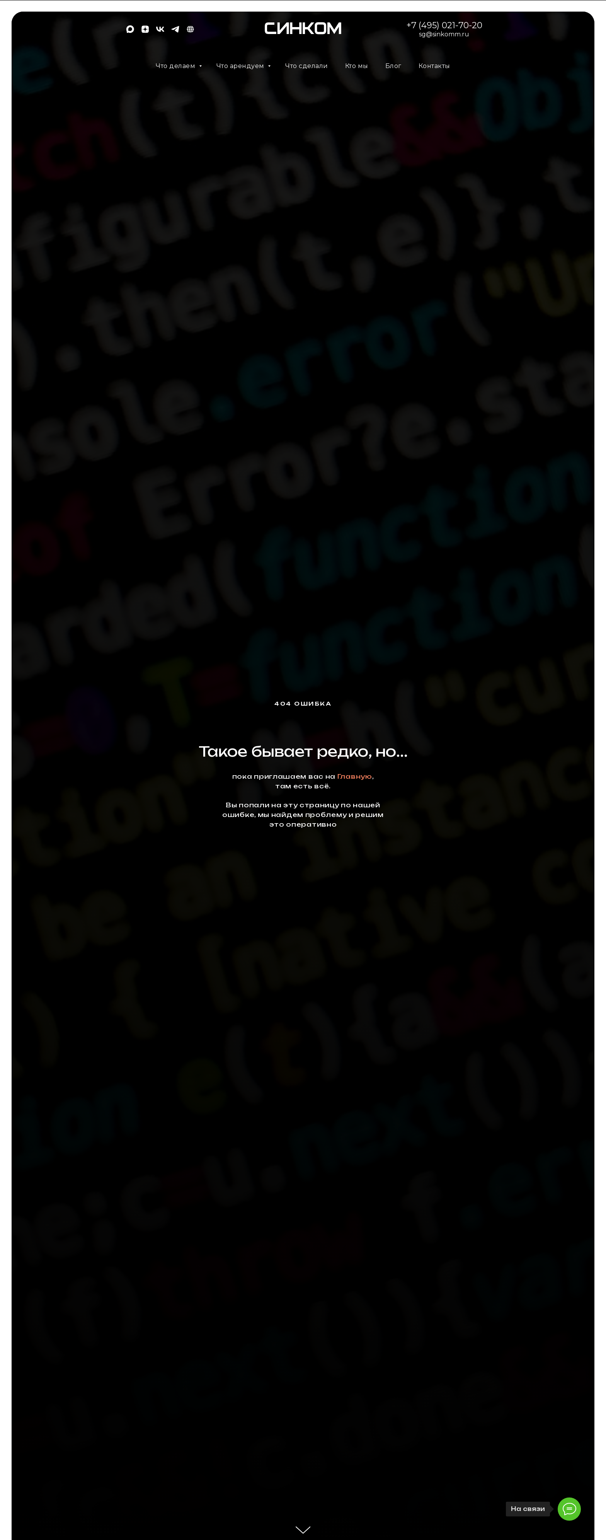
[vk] (160, 32)
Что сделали (306, 66)
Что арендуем (241, 66)
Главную (354, 776)
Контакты (434, 66)
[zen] (145, 32)
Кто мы (356, 66)
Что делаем (176, 66)
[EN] (190, 32)
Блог (393, 66)
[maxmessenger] (130, 32)
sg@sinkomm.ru (444, 34)
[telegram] (175, 32)
